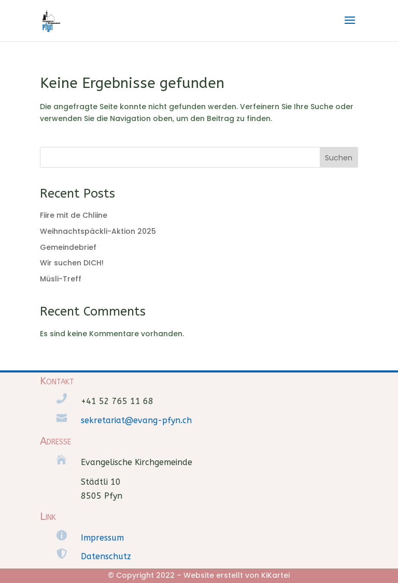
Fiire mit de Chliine (73, 215)
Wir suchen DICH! (72, 263)
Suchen (338, 158)
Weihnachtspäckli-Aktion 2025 (98, 231)
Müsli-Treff (60, 279)
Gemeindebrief (68, 247)
